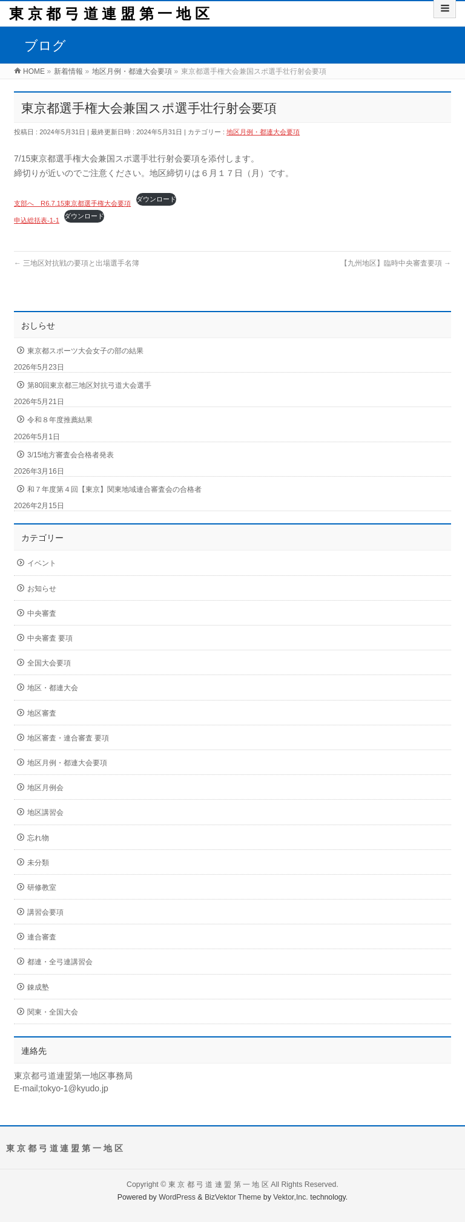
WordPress (177, 1197)
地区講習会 (45, 812)
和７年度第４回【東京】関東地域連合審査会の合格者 (114, 489)
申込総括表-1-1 (36, 220)
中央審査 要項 (50, 638)
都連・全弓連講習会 (60, 962)
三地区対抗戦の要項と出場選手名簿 (76, 263)
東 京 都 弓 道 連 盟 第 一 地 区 (109, 13)
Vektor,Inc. (290, 1197)
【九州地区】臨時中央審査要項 (395, 263)
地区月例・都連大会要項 (263, 132)
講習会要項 (45, 912)
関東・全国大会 (52, 1012)
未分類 (38, 862)
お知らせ (41, 588)
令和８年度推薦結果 (60, 420)
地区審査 (41, 713)
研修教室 (41, 887)
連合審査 (41, 937)
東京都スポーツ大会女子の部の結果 (85, 351)
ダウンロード (156, 199)
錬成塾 (38, 987)
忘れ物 (38, 838)
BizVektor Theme (233, 1197)
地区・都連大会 (52, 688)
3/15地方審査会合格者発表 (70, 455)
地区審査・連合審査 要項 (68, 738)
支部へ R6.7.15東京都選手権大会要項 (72, 203)
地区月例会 (45, 787)
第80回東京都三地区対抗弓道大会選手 (89, 385)
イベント (41, 563)
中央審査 (41, 613)
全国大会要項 (49, 663)
